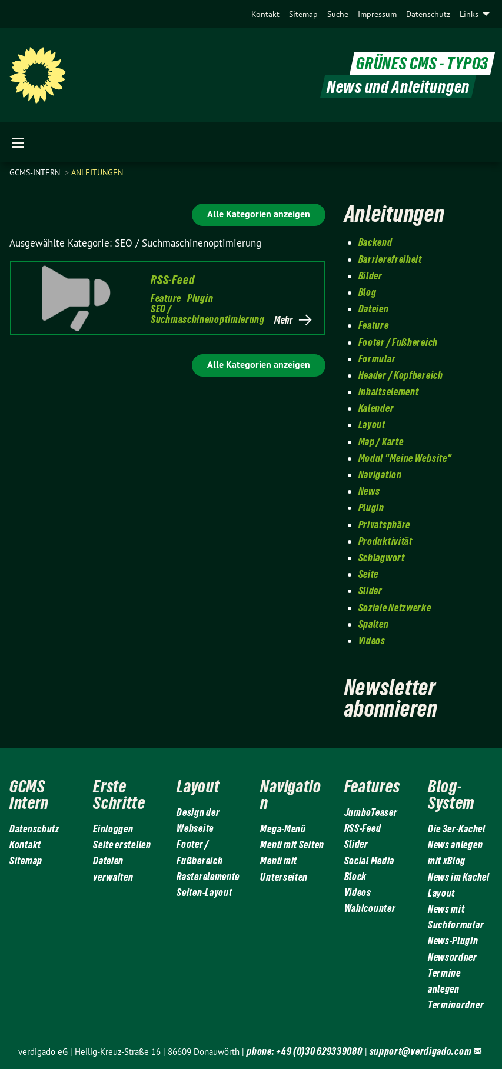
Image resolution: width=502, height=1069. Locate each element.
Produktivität (385, 541)
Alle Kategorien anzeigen (258, 214)
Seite (368, 574)
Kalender (376, 408)
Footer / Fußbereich (398, 342)
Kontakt (265, 14)
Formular (377, 358)
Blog (367, 292)
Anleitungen (97, 172)
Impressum (377, 14)
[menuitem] (265, 14)
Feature (166, 298)
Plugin (200, 298)
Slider (370, 590)
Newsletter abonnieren (391, 698)
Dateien (373, 308)
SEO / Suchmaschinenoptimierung (208, 313)
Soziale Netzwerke (394, 607)
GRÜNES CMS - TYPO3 (422, 64)
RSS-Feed (172, 280)
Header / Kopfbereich (400, 375)
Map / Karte (381, 441)
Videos (371, 640)
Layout (371, 424)
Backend (375, 242)
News (369, 491)
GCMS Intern (29, 794)
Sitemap (303, 14)
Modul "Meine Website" (405, 458)
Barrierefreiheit (390, 259)
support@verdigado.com (421, 1051)
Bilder (370, 275)
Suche (337, 14)
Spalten (373, 624)
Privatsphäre (384, 524)
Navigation (380, 474)
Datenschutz (428, 14)
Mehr (283, 320)
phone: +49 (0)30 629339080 (304, 1051)
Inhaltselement (388, 391)
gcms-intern (35, 172)
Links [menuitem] (469, 14)
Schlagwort (381, 557)
